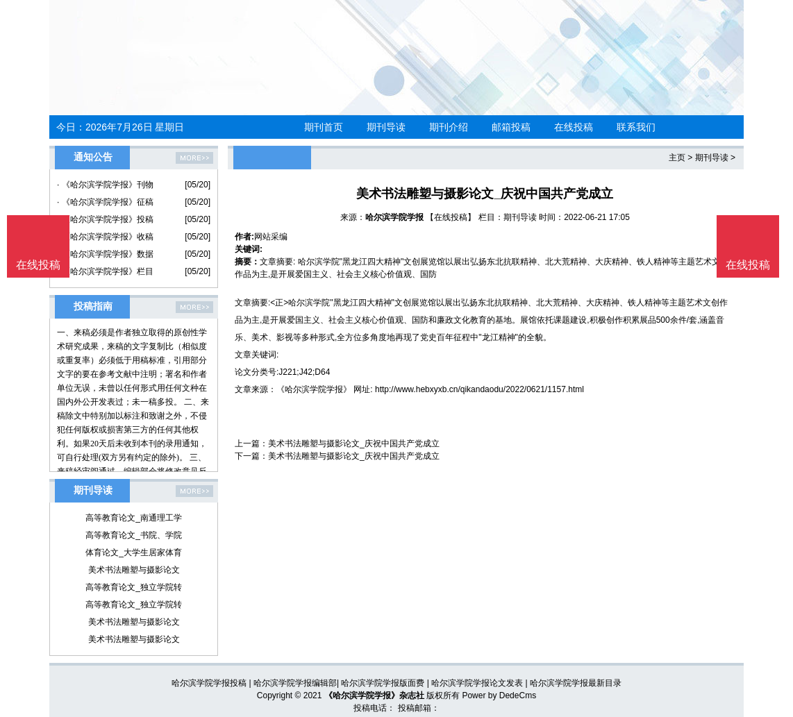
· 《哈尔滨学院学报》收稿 (105, 237)
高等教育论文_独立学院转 (133, 587)
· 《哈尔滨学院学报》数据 (105, 254)
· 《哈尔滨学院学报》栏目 (105, 271)
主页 (677, 157)
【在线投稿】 (451, 217)
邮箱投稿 (511, 127)
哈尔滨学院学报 (394, 217)
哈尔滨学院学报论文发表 (477, 683)
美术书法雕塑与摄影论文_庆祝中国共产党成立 (354, 443)
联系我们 (636, 127)
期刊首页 (323, 127)
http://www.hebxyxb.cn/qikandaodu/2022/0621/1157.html (479, 389)
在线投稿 (573, 127)
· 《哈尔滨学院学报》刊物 (105, 184)
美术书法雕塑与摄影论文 (134, 570)
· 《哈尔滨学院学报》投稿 (105, 219)
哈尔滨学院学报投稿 (209, 683)
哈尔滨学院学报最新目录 (575, 683)
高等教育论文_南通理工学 (133, 518)
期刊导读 (386, 127)
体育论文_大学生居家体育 (133, 552)
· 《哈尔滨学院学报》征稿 (105, 202)
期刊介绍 (448, 127)
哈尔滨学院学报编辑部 (295, 683)
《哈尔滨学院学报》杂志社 (374, 695)
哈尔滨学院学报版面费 (382, 683)
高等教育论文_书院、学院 (133, 535)
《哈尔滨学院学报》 (313, 389)
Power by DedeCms (499, 695)
